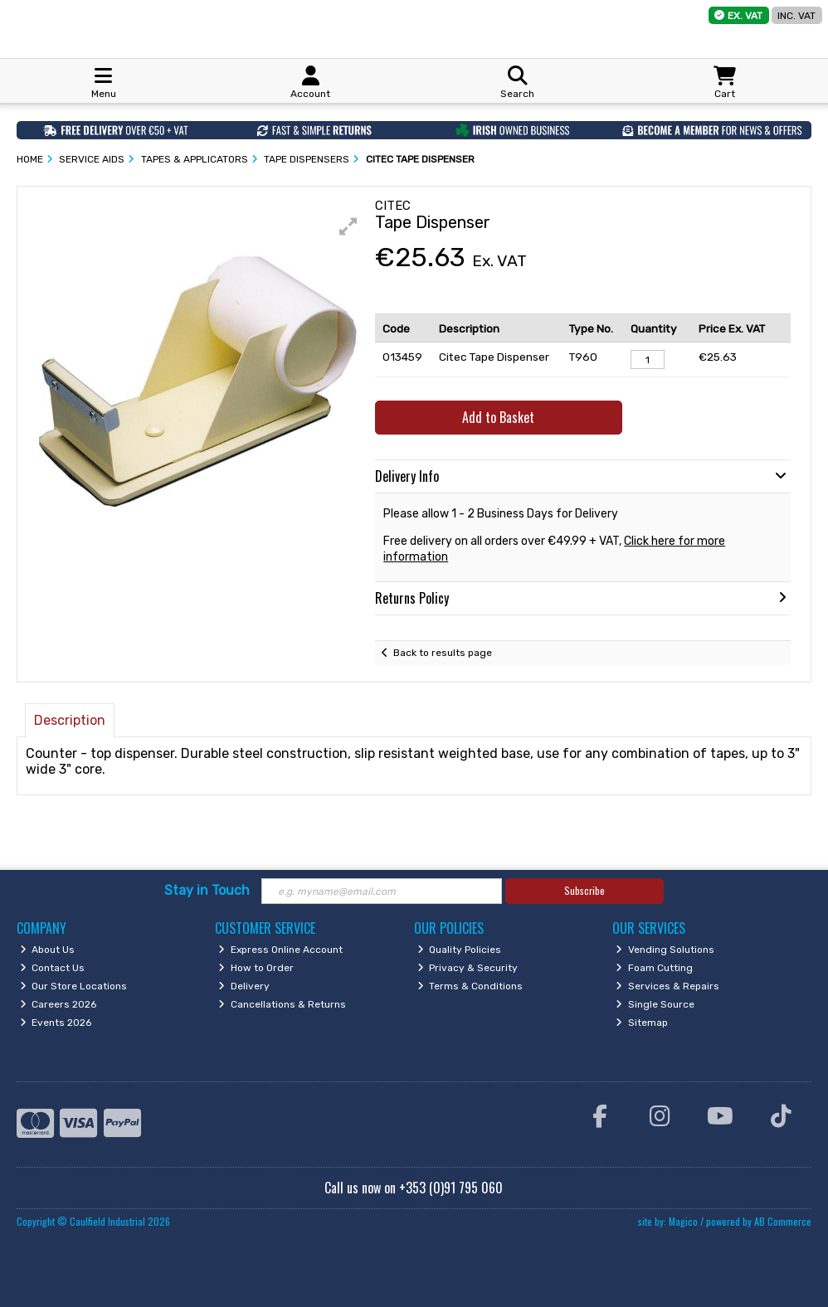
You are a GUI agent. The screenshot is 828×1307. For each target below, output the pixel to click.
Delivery (244, 986)
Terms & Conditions (470, 986)
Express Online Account (280, 949)
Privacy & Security (468, 968)
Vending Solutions (665, 949)
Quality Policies (459, 949)
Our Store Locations (74, 986)
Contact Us (52, 968)
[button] (348, 226)
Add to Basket (498, 417)
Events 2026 (56, 1022)
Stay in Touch (207, 890)
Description (69, 720)
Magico (683, 1221)
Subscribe (584, 890)
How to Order (256, 968)
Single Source (655, 1004)
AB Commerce (782, 1221)
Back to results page (442, 652)
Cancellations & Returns (282, 1004)
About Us (47, 949)
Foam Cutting (654, 968)
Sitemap (642, 1022)
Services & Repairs (667, 986)
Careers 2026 (58, 1004)
